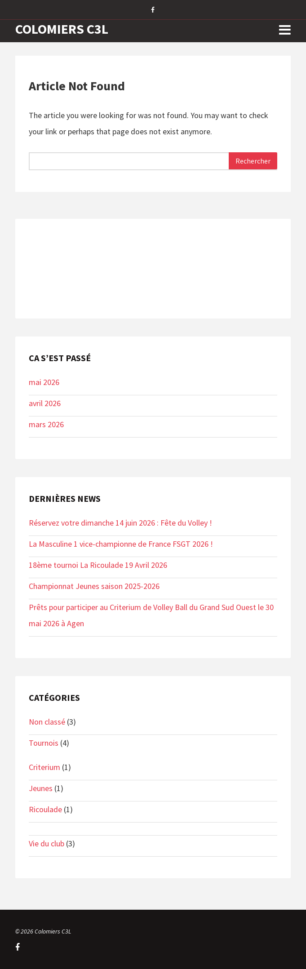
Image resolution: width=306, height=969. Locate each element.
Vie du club (46, 843)
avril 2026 (45, 403)
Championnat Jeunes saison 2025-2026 (94, 586)
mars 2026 (46, 424)
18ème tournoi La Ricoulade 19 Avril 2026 (98, 565)
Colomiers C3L (61, 28)
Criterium (44, 767)
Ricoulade (45, 809)
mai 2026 (44, 382)
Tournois (43, 743)
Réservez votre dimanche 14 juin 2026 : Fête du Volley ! (120, 523)
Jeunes (41, 788)
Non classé (47, 722)
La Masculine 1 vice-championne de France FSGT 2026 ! (121, 544)
